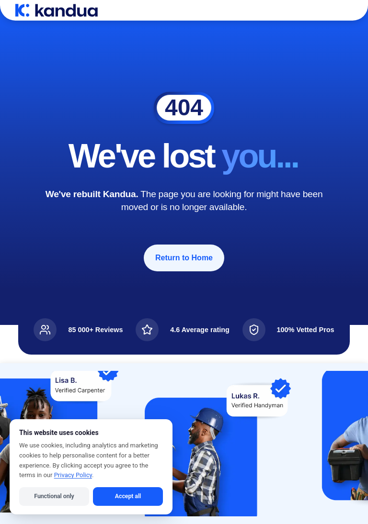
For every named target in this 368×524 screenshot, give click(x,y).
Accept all (128, 496)
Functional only (54, 496)
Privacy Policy (73, 475)
